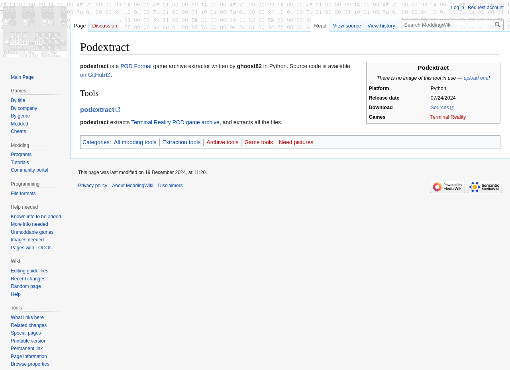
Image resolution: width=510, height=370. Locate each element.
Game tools (258, 142)
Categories (96, 142)
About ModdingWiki (132, 185)
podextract (97, 110)
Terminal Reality (448, 117)
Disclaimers (170, 185)
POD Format (136, 66)
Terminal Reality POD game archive (175, 122)
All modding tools (135, 142)
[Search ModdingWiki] (453, 24)
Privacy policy (92, 185)
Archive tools (222, 142)
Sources (440, 107)
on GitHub (92, 75)
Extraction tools (182, 142)
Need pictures (296, 142)
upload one (476, 78)
